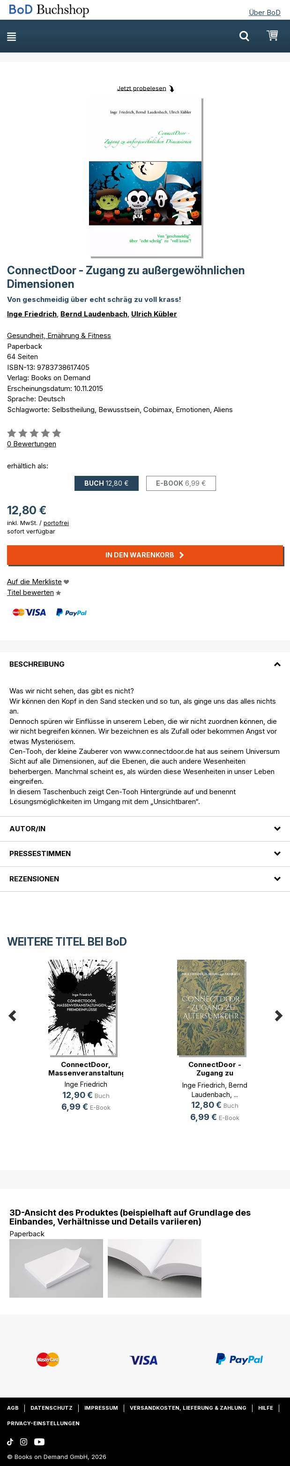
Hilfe (265, 1408)
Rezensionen (34, 878)
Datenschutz (51, 1408)
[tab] (145, 658)
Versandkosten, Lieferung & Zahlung (188, 1408)
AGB (13, 1408)
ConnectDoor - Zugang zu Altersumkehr (214, 1073)
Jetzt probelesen (141, 87)
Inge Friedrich (32, 313)
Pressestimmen (40, 853)
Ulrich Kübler (154, 313)
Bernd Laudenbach (93, 313)
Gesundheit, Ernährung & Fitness (59, 335)
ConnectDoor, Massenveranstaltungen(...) (96, 1068)
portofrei (56, 522)
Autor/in (27, 828)
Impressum (101, 1408)
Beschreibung (37, 664)
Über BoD (265, 12)
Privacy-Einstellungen (43, 1423)
